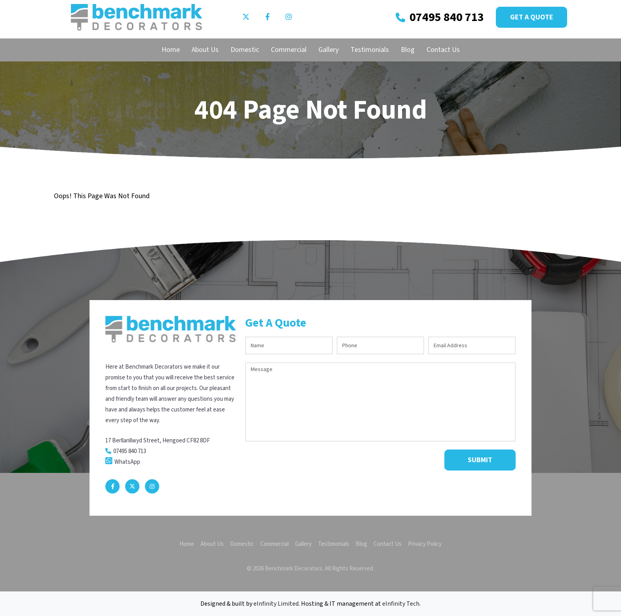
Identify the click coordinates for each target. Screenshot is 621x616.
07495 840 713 (447, 17)
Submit (480, 460)
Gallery (328, 50)
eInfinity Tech (400, 603)
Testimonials (370, 50)
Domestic (244, 50)
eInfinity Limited (276, 603)
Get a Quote (531, 17)
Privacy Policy (425, 544)
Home (171, 50)
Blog (408, 50)
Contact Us (443, 50)
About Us (205, 50)
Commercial (289, 50)
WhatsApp (127, 462)
